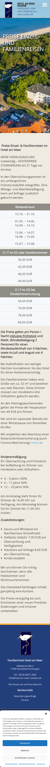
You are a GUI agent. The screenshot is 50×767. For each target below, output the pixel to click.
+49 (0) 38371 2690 (26, 8)
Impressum (41, 764)
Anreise (25, 700)
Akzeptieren (25, 743)
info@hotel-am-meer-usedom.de (27, 13)
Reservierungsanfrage (25, 696)
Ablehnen (25, 750)
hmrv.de (37, 443)
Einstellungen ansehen (25, 758)
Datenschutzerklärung (27, 764)
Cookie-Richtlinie (11, 764)
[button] (46, 713)
